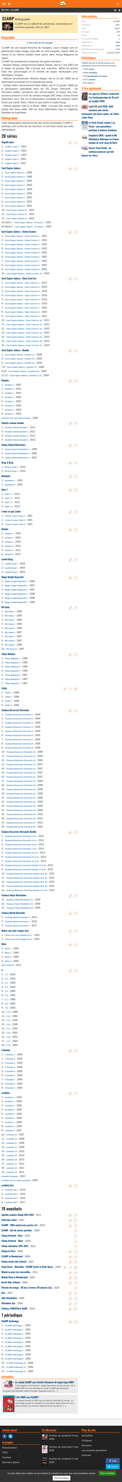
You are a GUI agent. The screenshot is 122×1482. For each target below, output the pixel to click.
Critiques (87, 1440)
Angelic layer (7, 142)
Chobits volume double (12, 423)
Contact (6, 1457)
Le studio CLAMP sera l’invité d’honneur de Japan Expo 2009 (44, 1382)
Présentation (9, 1447)
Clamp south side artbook (13, 1261)
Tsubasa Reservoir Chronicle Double (18, 831)
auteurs (92, 79)
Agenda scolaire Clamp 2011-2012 (17, 1215)
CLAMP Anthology (10, 1321)
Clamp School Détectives (13, 445)
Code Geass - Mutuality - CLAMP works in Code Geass (27, 1267)
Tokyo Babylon (8, 654)
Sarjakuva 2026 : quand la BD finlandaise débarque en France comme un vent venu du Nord (104, 139)
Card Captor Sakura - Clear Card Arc (18, 278)
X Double (5, 1050)
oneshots (93, 73)
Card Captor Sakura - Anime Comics (18, 231)
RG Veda (5, 607)
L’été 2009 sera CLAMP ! (27, 1397)
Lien (118, 42)
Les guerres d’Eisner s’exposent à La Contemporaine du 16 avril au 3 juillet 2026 (104, 97)
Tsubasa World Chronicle (13, 913)
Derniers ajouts (11, 1462)
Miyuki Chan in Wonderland (14, 1277)
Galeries (86, 1455)
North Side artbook (10, 1282)
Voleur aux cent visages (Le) (15, 930)
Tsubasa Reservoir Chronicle (15, 710)
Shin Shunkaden (9, 1298)
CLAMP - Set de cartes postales (16, 1230)
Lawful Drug (7, 559)
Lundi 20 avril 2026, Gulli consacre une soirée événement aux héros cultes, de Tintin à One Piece (100, 112)
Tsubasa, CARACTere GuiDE (14, 1308)
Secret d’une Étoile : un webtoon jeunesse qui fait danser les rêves (98, 151)
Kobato (4, 529)
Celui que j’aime (9, 1220)
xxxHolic (5, 1093)
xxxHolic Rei (7, 1185)
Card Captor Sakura (10, 168)
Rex (3, 1293)
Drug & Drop (7, 462)
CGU (5, 1452)
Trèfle (4, 688)
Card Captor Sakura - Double (15, 350)
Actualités (87, 1435)
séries (91, 69)
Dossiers (87, 1445)
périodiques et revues (97, 76)
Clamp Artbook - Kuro (12, 1235)
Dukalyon (5, 476)
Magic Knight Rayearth (12, 577)
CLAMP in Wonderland (12, 1256)
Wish (3, 944)
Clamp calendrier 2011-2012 (14, 1246)
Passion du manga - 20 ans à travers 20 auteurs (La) (26, 1287)
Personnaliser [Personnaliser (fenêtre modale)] (61, 1478)
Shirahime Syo (8, 1303)
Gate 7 (4, 489)
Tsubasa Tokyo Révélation (13, 895)
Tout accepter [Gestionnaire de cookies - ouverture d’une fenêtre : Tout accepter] (107, 1473)
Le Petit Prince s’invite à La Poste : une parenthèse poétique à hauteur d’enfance (103, 126)
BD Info (5, 10)
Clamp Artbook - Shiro (12, 1241)
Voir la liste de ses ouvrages (41, 43)
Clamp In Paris (8, 1251)
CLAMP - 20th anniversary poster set (19, 1225)
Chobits (5, 380)
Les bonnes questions (94, 1450)
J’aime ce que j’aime (11, 511)
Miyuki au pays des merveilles (15, 1272)
